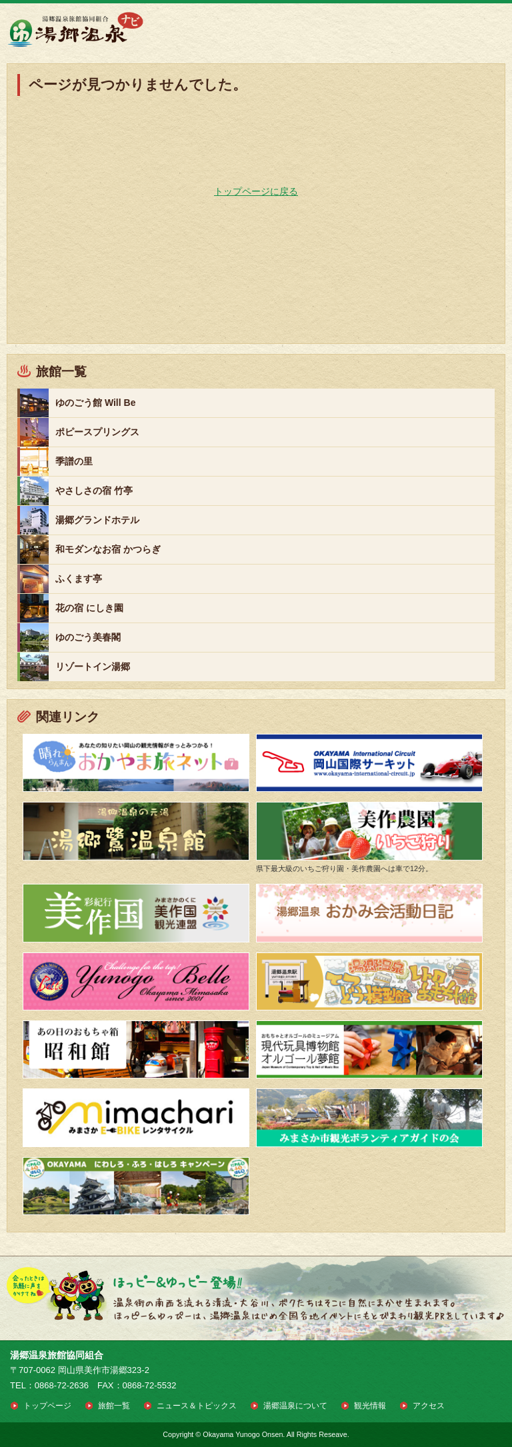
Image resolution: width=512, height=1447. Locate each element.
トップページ (47, 1405)
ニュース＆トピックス (197, 1405)
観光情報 (370, 1405)
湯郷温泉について (295, 1405)
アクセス (429, 1405)
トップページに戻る (256, 191)
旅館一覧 (114, 1405)
